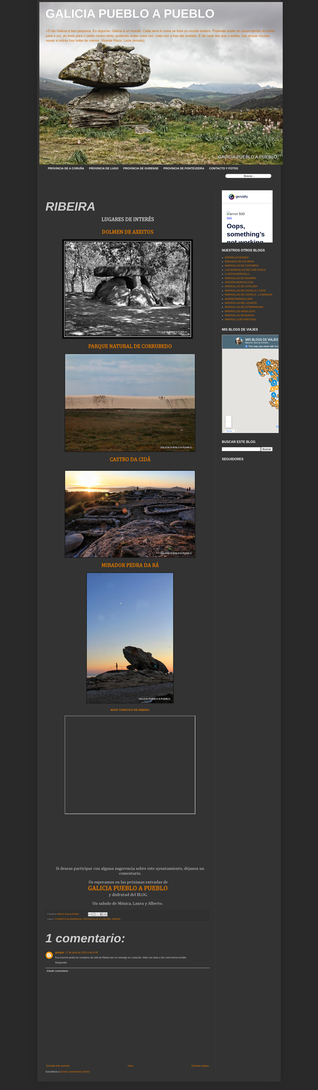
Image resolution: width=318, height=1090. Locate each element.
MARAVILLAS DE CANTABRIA (242, 265)
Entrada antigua (200, 1065)
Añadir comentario (57, 971)
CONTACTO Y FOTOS (223, 168)
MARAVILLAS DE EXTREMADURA (244, 307)
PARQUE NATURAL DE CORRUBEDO (130, 346)
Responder (61, 962)
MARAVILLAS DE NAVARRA (240, 278)
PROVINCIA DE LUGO (103, 168)
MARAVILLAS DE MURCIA (239, 315)
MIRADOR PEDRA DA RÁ (130, 565)
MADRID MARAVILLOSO (238, 299)
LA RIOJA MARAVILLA (237, 274)
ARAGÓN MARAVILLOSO (239, 282)
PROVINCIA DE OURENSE (141, 168)
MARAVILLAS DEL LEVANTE (241, 303)
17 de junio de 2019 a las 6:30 (81, 952)
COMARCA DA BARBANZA (68, 919)
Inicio (130, 1065)
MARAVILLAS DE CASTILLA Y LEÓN (245, 290)
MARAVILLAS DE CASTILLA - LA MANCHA (248, 294)
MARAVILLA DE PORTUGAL (240, 319)
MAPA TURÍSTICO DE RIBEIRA (130, 709)
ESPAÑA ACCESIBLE (237, 257)
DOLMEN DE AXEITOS (127, 232)
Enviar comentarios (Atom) (75, 1071)
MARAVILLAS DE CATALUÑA (241, 286)
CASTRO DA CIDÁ (130, 459)
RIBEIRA (116, 919)
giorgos (59, 952)
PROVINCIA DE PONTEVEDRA (183, 168)
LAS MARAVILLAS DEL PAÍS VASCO (245, 269)
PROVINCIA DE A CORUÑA (66, 168)
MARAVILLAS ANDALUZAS (240, 311)
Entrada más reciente (58, 1065)
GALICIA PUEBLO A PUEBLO (129, 13)
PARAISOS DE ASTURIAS (239, 261)
